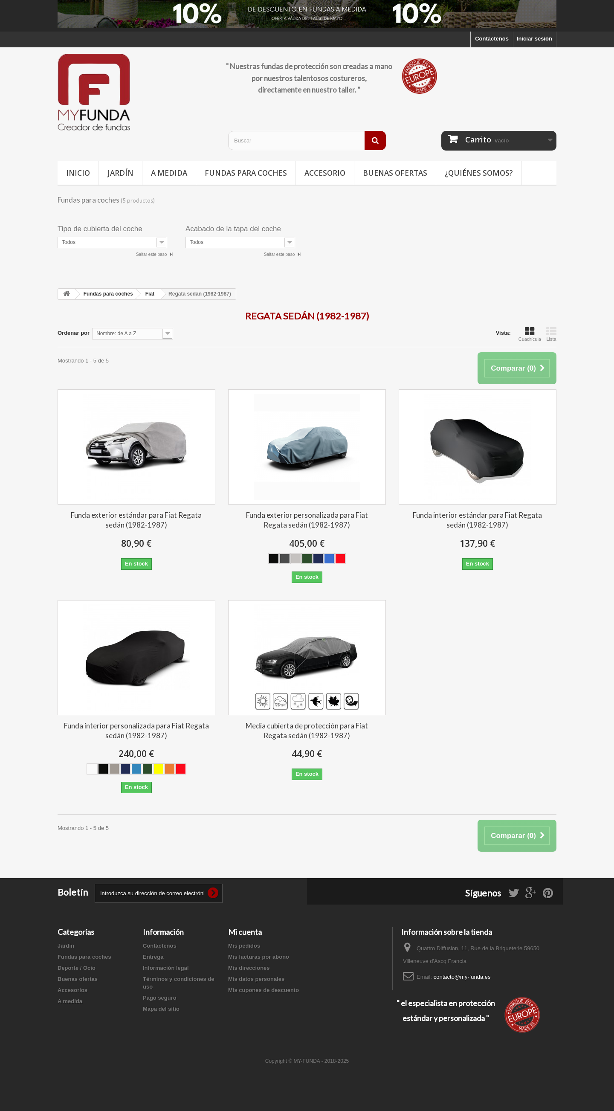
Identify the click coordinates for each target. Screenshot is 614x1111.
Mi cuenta (245, 932)
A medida (169, 173)
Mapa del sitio (161, 1009)
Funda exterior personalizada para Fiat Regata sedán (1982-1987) (307, 520)
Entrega (153, 957)
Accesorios (72, 990)
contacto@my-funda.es (462, 977)
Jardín (120, 173)
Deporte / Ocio (77, 968)
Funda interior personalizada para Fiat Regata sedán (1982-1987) (136, 730)
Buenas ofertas (395, 173)
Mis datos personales (256, 979)
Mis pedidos (244, 946)
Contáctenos (492, 38)
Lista (551, 334)
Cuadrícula (529, 334)
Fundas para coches (246, 173)
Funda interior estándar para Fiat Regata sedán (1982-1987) (477, 520)
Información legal (166, 968)
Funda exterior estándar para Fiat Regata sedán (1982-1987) (136, 520)
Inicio (78, 173)
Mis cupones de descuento (263, 990)
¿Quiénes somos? (479, 173)
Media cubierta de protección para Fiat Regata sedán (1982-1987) (307, 730)
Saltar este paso (152, 254)
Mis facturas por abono (258, 957)
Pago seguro (160, 998)
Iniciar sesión (534, 38)
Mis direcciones (249, 968)
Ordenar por (74, 333)
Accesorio (324, 173)
